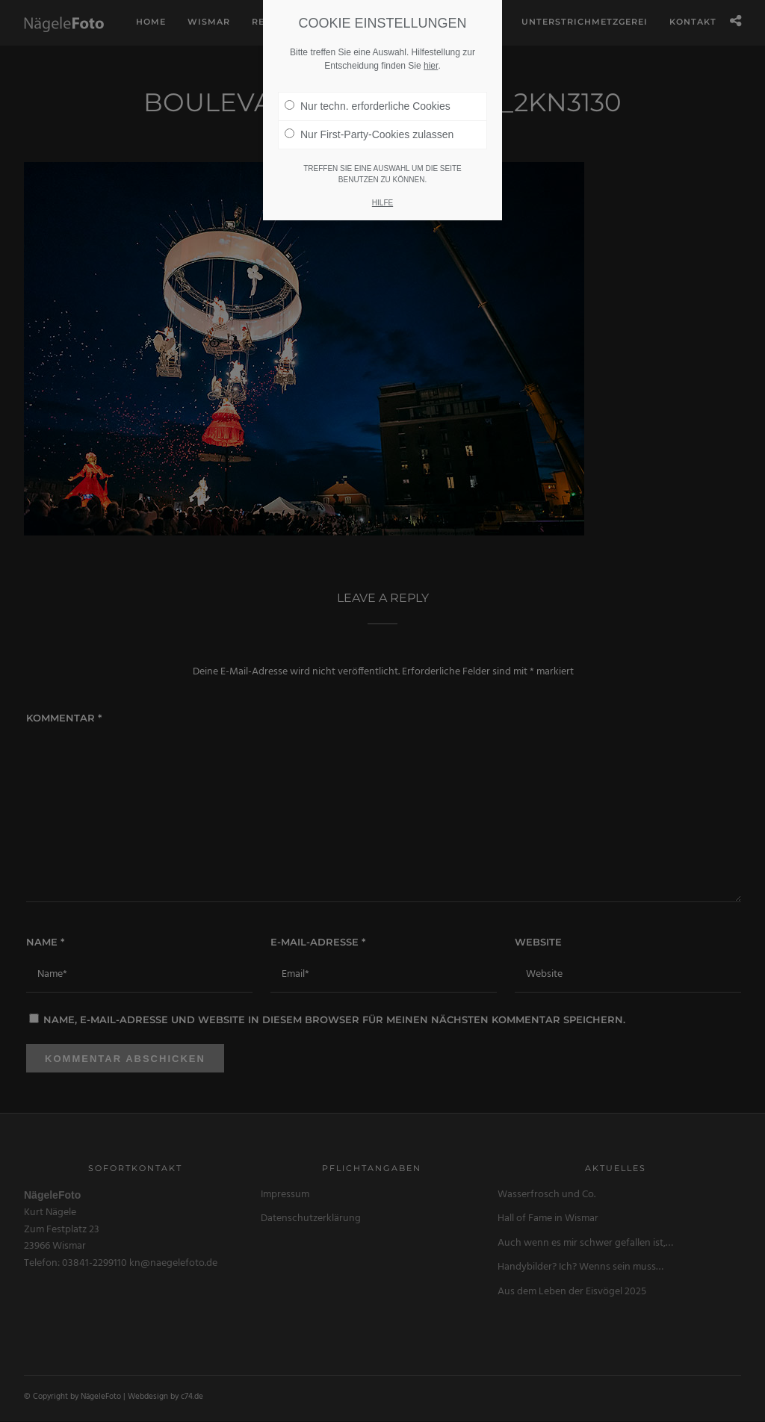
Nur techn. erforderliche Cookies (367, 91)
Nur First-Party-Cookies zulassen (369, 119)
